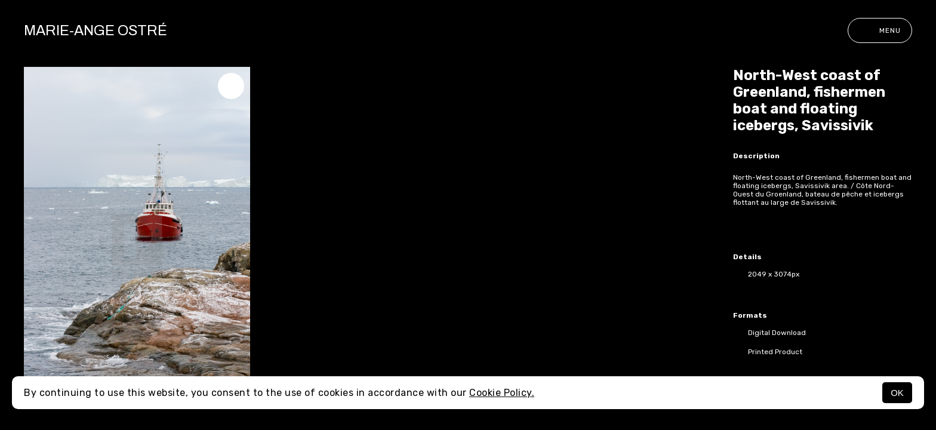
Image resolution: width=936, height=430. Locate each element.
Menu (880, 30)
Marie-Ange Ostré (95, 30)
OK (897, 393)
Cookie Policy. (501, 392)
